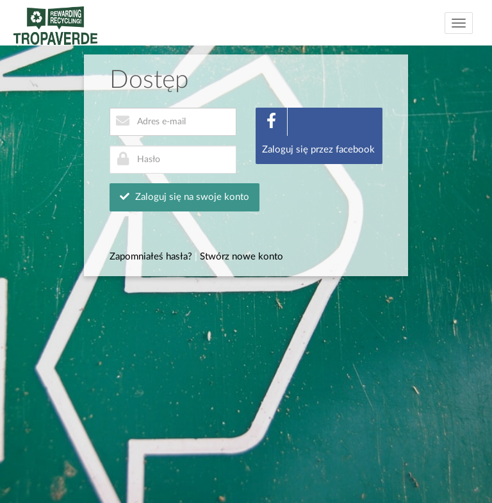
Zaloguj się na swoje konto (184, 197)
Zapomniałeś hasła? (151, 256)
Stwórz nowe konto (241, 256)
